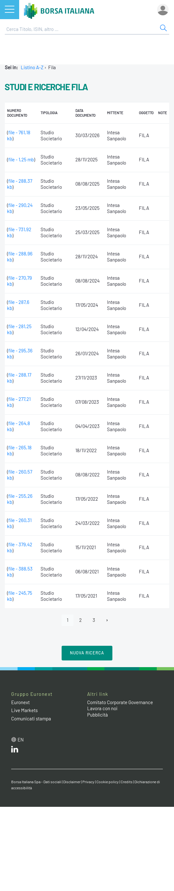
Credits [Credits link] (126, 781)
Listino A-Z (32, 67)
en (21, 739)
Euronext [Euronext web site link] (20, 702)
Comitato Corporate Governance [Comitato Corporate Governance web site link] (120, 702)
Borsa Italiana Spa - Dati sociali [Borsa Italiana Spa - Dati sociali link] (36, 781)
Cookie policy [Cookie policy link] (107, 781)
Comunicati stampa (31, 718)
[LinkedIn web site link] (14, 751)
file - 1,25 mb (21, 159)
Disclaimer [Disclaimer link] (71, 781)
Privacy (88, 781)
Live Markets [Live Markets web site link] (24, 710)
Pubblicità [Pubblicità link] (97, 715)
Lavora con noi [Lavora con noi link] (102, 708)
